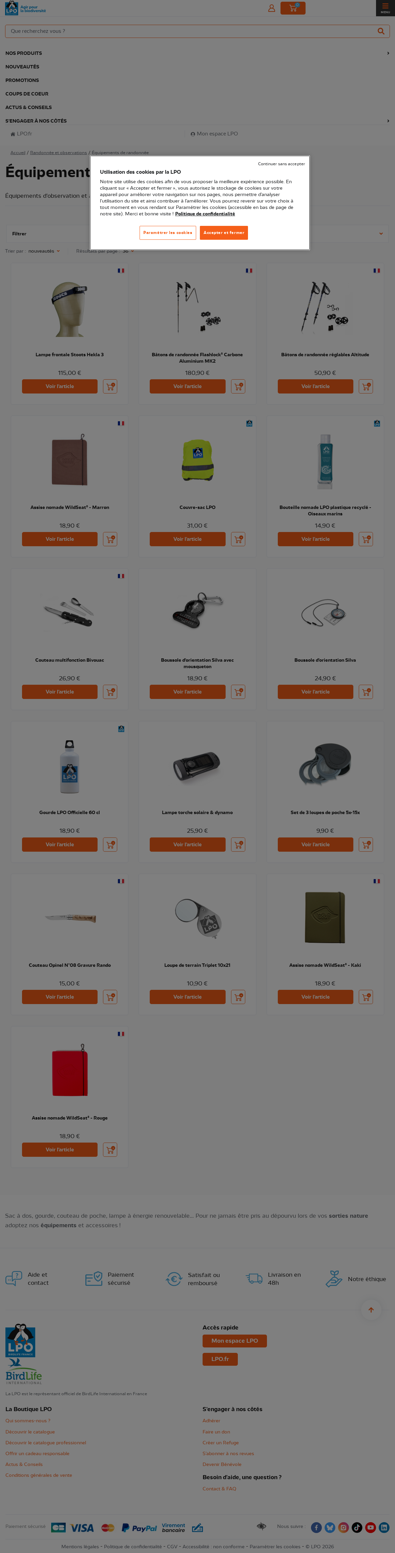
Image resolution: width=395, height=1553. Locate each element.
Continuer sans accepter (281, 164)
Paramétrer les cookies (167, 232)
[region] (200, 203)
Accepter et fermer (224, 232)
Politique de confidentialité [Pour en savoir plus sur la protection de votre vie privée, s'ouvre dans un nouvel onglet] (205, 214)
